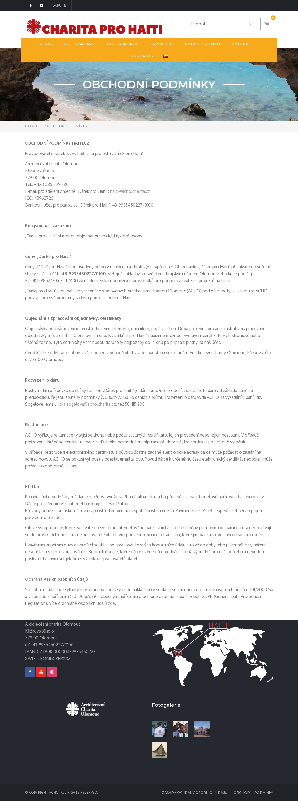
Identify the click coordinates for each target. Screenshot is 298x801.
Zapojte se (162, 43)
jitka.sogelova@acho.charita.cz (87, 404)
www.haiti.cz (78, 153)
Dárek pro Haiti (204, 43)
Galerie (241, 43)
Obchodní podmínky (253, 793)
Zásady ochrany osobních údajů (195, 793)
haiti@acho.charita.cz (130, 191)
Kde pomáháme (80, 43)
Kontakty (142, 56)
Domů (31, 126)
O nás (46, 43)
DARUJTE (59, 5)
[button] (266, 24)
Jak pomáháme (123, 43)
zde (111, 603)
